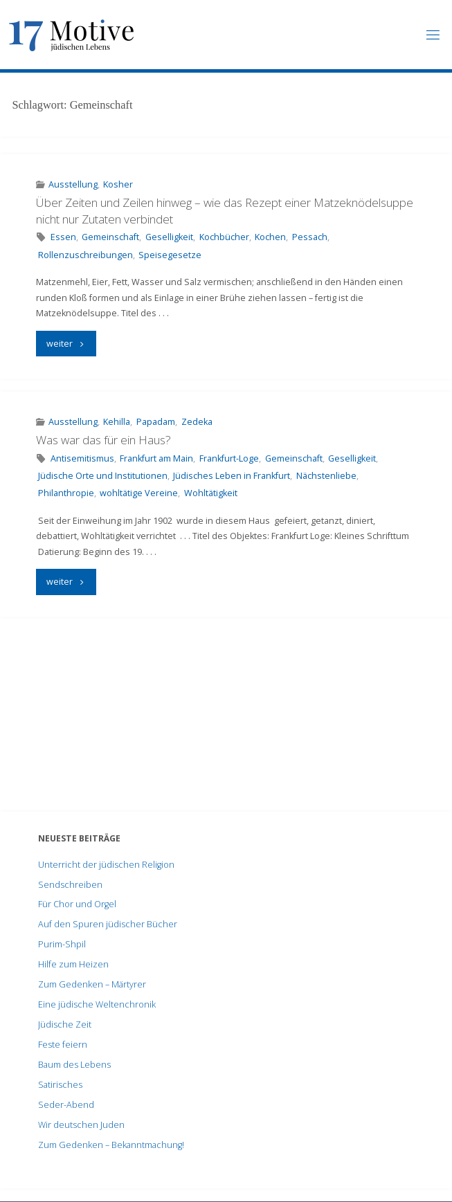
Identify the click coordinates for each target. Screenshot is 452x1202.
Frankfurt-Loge (229, 458)
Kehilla (116, 422)
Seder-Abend (66, 1105)
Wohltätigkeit (210, 493)
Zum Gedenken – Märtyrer (92, 984)
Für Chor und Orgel (77, 904)
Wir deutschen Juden (81, 1125)
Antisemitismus (82, 458)
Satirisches (60, 1085)
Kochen (270, 237)
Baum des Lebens (74, 1065)
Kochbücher (224, 237)
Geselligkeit (169, 237)
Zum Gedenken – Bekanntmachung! (111, 1145)
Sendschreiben (70, 885)
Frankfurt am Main (156, 458)
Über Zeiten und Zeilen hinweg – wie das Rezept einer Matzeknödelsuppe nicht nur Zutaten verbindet (224, 210)
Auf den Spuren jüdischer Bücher (107, 924)
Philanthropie (66, 493)
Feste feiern (62, 1044)
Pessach (309, 237)
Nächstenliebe (326, 476)
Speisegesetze (169, 255)
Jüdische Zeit (64, 1024)
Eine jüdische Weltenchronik (97, 1004)
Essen (63, 237)
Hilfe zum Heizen (73, 964)
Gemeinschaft (110, 237)
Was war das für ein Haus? (103, 440)
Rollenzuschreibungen (85, 255)
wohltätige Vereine (139, 493)
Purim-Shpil (62, 944)
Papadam (155, 422)
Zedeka (197, 422)
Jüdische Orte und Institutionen (103, 476)
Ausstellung (73, 184)
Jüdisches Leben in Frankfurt (231, 476)
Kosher (118, 184)
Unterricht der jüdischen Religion (106, 865)
